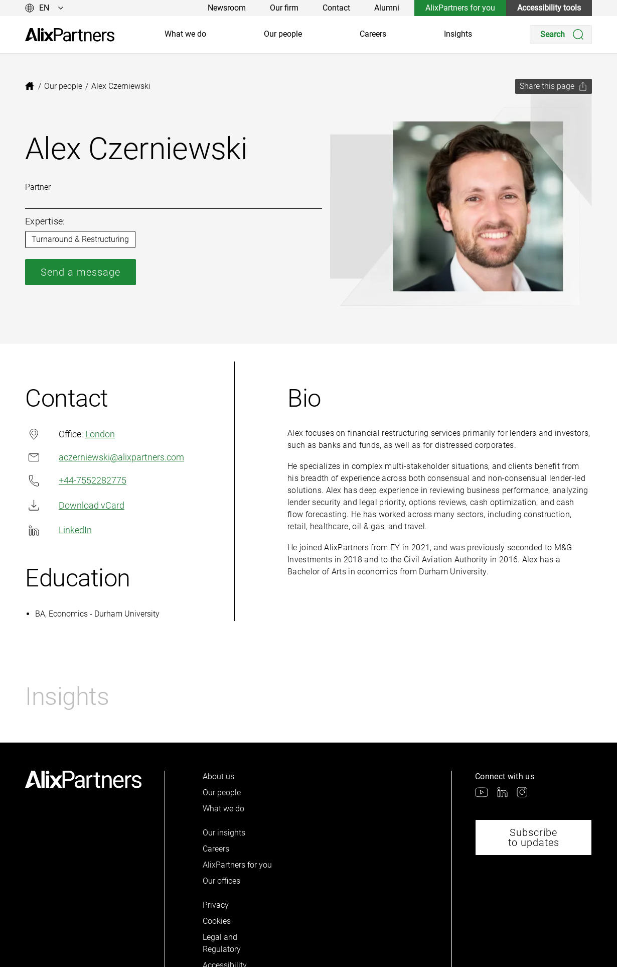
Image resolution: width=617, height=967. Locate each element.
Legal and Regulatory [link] (222, 943)
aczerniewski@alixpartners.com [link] (104, 457)
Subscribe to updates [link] (533, 837)
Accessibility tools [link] (549, 8)
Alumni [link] (386, 8)
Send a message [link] (80, 272)
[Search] (561, 34)
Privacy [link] (216, 905)
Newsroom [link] (227, 8)
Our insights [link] (224, 832)
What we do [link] (185, 34)
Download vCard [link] (74, 505)
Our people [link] (283, 34)
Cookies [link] (217, 921)
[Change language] (44, 8)
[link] (69, 35)
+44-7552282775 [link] (75, 481)
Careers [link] (373, 34)
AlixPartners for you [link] (460, 8)
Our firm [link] (284, 8)
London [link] (100, 434)
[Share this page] (553, 86)
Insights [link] (458, 34)
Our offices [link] (221, 881)
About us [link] (218, 776)
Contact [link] (336, 8)
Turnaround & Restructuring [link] (80, 239)
